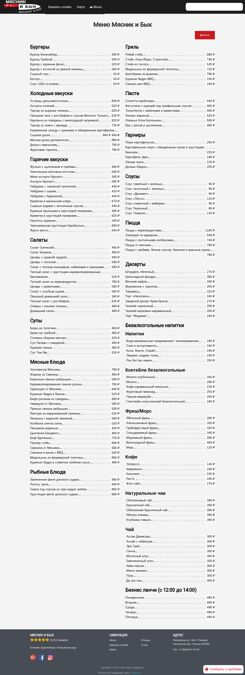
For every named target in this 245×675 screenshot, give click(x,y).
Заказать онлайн (59, 7)
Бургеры (40, 46)
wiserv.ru (136, 672)
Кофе (131, 456)
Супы (36, 320)
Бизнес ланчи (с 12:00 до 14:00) (160, 590)
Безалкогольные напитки (154, 325)
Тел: (186, 649)
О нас (144, 644)
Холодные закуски (51, 93)
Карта (81, 7)
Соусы (132, 176)
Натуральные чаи (145, 492)
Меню (96, 7)
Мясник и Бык (42, 635)
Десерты (135, 264)
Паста (132, 93)
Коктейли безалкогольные (155, 369)
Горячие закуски (49, 159)
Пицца (132, 222)
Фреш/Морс (138, 410)
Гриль (132, 46)
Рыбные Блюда (48, 472)
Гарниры (135, 134)
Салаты (39, 240)
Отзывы (145, 639)
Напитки (134, 333)
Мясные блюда (47, 362)
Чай (129, 529)
